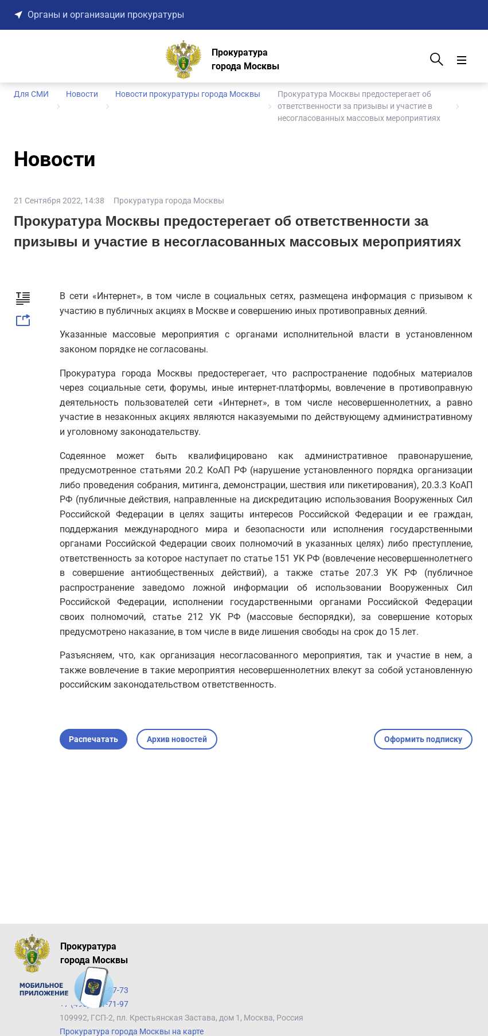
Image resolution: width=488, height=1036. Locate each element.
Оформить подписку (423, 739)
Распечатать (93, 739)
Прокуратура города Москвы (169, 200)
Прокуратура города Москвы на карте (132, 1031)
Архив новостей (177, 739)
